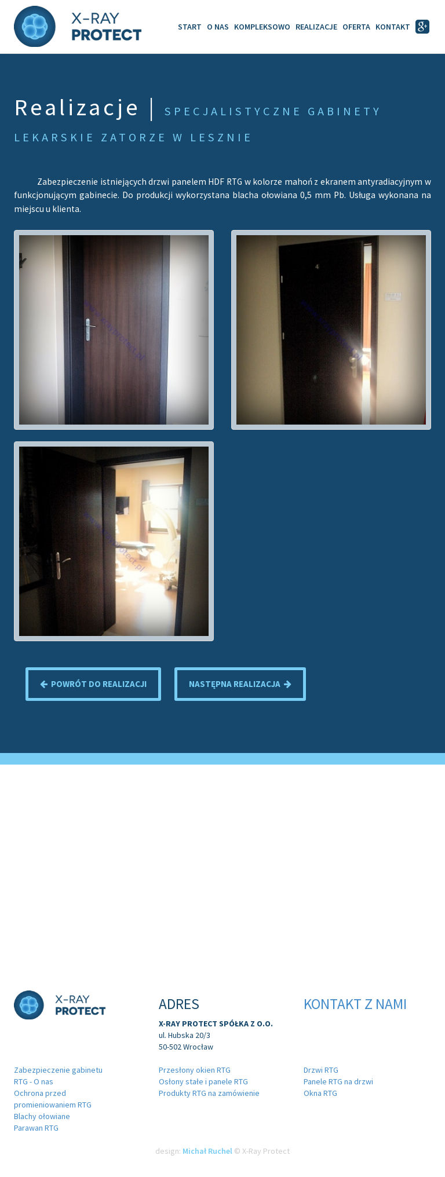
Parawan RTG (36, 1128)
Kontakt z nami (355, 1004)
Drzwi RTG (321, 1070)
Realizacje (316, 26)
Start (190, 26)
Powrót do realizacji (93, 683)
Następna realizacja (240, 683)
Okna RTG (320, 1093)
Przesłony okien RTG (195, 1070)
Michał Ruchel (207, 1151)
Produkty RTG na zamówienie (209, 1093)
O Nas (218, 26)
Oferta (356, 26)
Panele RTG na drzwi (338, 1081)
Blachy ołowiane (42, 1116)
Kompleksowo (262, 26)
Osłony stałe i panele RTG (203, 1081)
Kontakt (392, 26)
